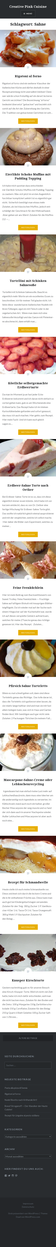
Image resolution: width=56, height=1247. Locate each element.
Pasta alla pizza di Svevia (16, 1088)
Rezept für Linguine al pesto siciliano (22, 1115)
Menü (29, 13)
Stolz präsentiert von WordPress (23, 1213)
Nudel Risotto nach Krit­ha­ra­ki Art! (21, 1100)
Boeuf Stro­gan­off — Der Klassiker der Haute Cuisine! (26, 1108)
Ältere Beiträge (28, 1038)
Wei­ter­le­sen (28, 121)
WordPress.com (32, 1217)
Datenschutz (28, 1207)
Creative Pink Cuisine (28, 6)
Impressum (28, 1203)
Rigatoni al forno (13, 1094)
